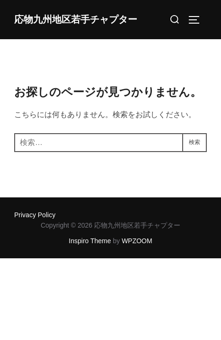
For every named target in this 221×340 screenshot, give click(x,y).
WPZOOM (137, 241)
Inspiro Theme (90, 241)
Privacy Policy (34, 215)
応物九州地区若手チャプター (75, 20)
